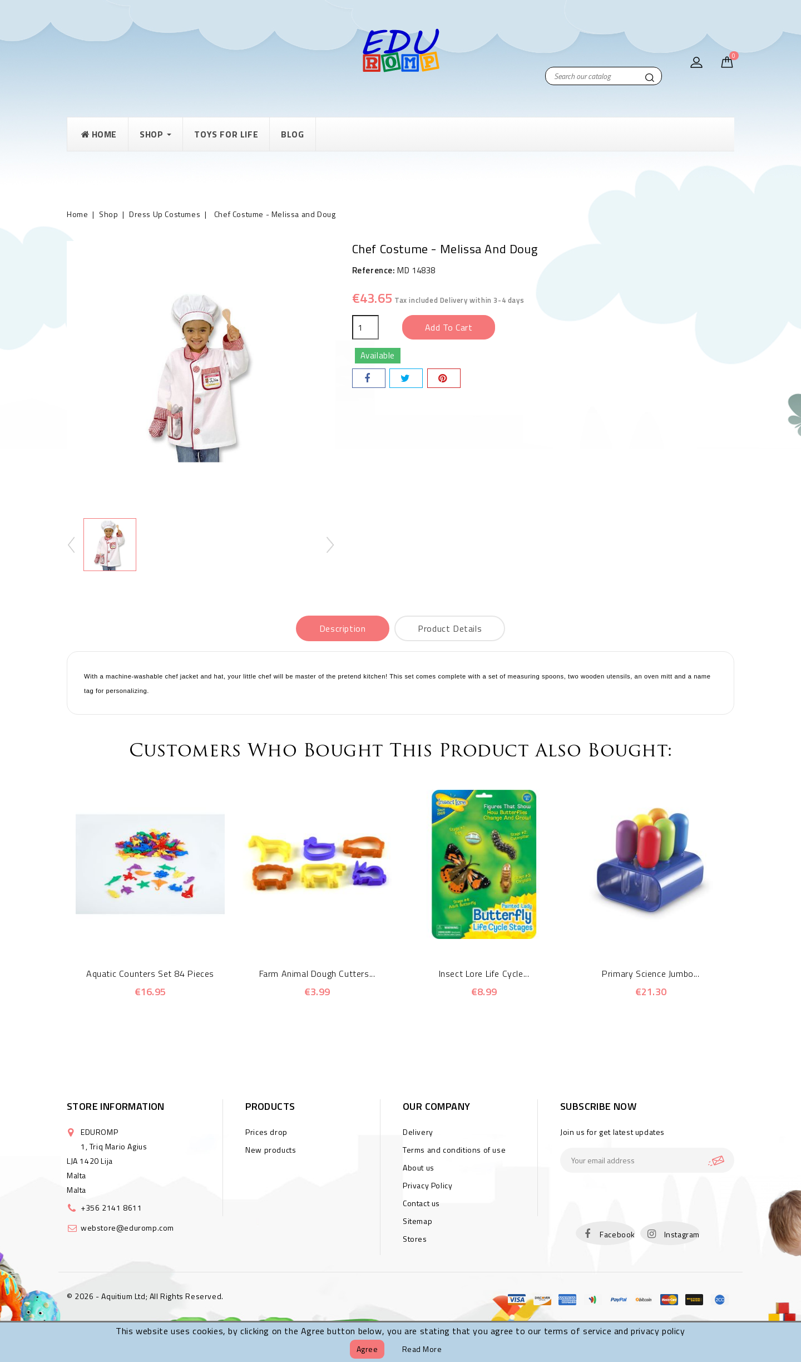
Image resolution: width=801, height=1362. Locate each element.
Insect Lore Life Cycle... (484, 973)
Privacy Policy (427, 1185)
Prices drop (266, 1132)
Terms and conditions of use (454, 1150)
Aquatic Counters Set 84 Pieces (150, 973)
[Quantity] (365, 327)
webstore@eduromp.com (127, 1227)
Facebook (617, 1234)
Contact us (421, 1203)
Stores (415, 1239)
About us (418, 1167)
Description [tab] (342, 628)
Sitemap (417, 1221)
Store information (116, 1106)
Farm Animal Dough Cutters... (317, 973)
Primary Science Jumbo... (650, 973)
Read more (422, 1349)
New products (270, 1150)
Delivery (418, 1132)
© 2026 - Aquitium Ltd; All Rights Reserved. (145, 1296)
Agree (367, 1349)
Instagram (682, 1234)
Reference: (373, 270)
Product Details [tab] (450, 628)
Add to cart (449, 327)
